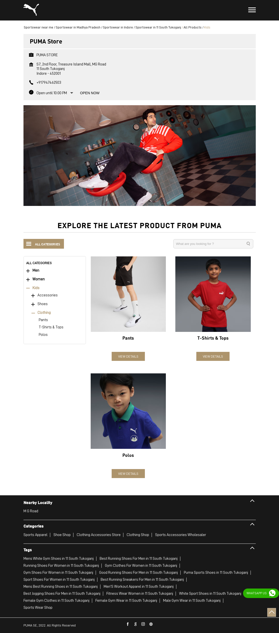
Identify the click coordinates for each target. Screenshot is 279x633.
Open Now (90, 93)
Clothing (44, 313)
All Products (193, 27)
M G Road (30, 511)
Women (38, 279)
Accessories (47, 295)
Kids (35, 288)
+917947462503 (48, 82)
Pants (43, 320)
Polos (43, 335)
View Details (128, 356)
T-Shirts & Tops (51, 327)
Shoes (42, 304)
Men (35, 270)
